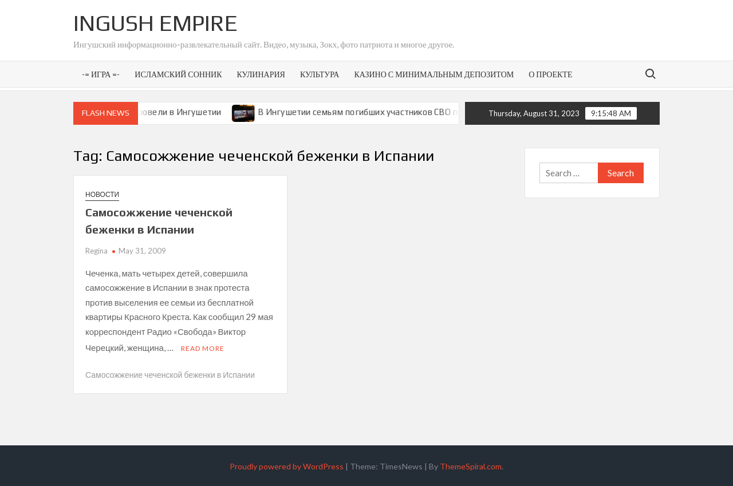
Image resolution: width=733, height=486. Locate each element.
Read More (202, 346)
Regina (96, 250)
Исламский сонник (178, 74)
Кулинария (261, 74)
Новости (102, 194)
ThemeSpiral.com (471, 464)
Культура (319, 74)
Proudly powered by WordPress (287, 464)
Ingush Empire (155, 23)
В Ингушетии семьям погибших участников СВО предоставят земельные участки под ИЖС (452, 112)
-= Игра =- (101, 74)
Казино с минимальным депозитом (434, 74)
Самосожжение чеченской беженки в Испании (170, 373)
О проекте (550, 74)
